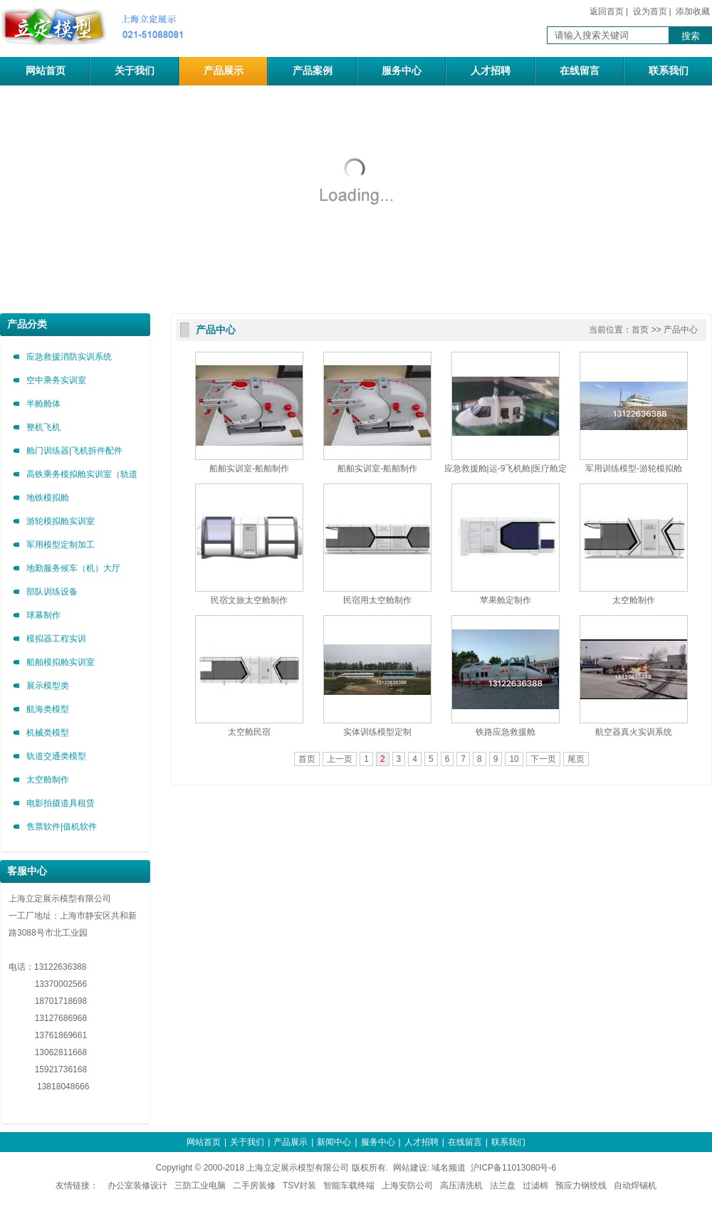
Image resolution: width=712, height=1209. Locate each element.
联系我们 (669, 71)
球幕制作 (43, 615)
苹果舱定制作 (505, 600)
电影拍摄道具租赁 (60, 803)
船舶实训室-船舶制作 (249, 468)
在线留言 (580, 71)
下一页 (543, 759)
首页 (640, 330)
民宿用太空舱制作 (377, 600)
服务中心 (402, 71)
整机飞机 (43, 427)
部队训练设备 (52, 592)
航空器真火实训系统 (633, 732)
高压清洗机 (461, 1185)
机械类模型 (47, 733)
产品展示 (224, 71)
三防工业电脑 (200, 1185)
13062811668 (48, 1052)
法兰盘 (502, 1185)
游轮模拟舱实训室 (60, 521)
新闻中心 (334, 1142)
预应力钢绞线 (581, 1185)
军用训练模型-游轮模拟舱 (633, 468)
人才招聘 (491, 71)
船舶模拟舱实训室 (60, 662)
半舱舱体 (43, 404)
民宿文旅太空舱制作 (249, 600)
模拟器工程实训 (56, 639)
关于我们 (135, 71)
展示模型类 (47, 686)
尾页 (576, 759)
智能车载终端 (349, 1185)
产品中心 (216, 330)
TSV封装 (299, 1185)
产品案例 (313, 71)
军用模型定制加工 (60, 545)
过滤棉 (535, 1185)
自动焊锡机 (635, 1185)
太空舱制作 (47, 780)
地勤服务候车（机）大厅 (73, 568)
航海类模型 (47, 709)
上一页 (339, 759)
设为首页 (650, 11)
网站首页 (46, 71)
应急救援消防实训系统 (69, 357)
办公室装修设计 (137, 1185)
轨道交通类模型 (56, 756)
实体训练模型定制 (377, 732)
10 (513, 759)
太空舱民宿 (249, 732)
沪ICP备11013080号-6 (513, 1168)
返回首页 (607, 11)
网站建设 (410, 1168)
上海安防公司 (407, 1185)
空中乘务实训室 (56, 380)
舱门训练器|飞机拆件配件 (74, 451)
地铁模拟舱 (47, 498)
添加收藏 (693, 11)
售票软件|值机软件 (61, 827)
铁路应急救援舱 (505, 732)
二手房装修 (254, 1185)
